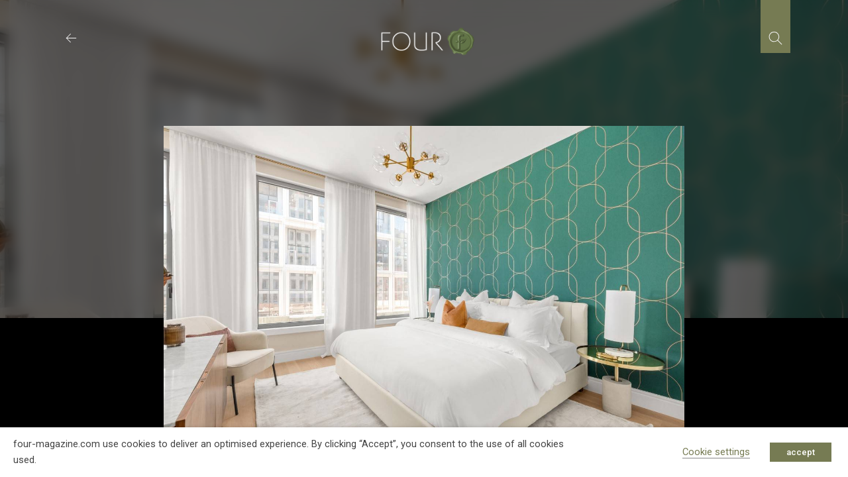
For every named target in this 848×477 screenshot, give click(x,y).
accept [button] (800, 452)
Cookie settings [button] (716, 452)
